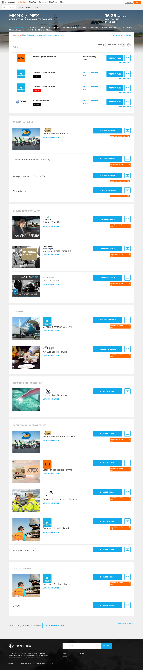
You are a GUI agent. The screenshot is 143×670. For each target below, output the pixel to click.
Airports (28, 7)
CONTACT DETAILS (124, 62)
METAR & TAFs (115, 35)
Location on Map (17, 27)
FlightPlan (32, 2)
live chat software (125, 623)
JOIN (137, 2)
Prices (100, 45)
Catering (41, 35)
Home (21, 7)
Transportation (52, 35)
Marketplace (22, 2)
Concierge (42, 2)
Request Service (107, 391)
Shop (62, 2)
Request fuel (115, 58)
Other (62, 35)
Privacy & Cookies (47, 663)
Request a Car (108, 219)
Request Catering (107, 320)
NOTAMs (127, 35)
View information (51, 137)
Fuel (25, 35)
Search (106, 646)
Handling (32, 35)
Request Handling (107, 130)
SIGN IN (129, 2)
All (20, 35)
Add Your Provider (54, 626)
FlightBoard (53, 2)
